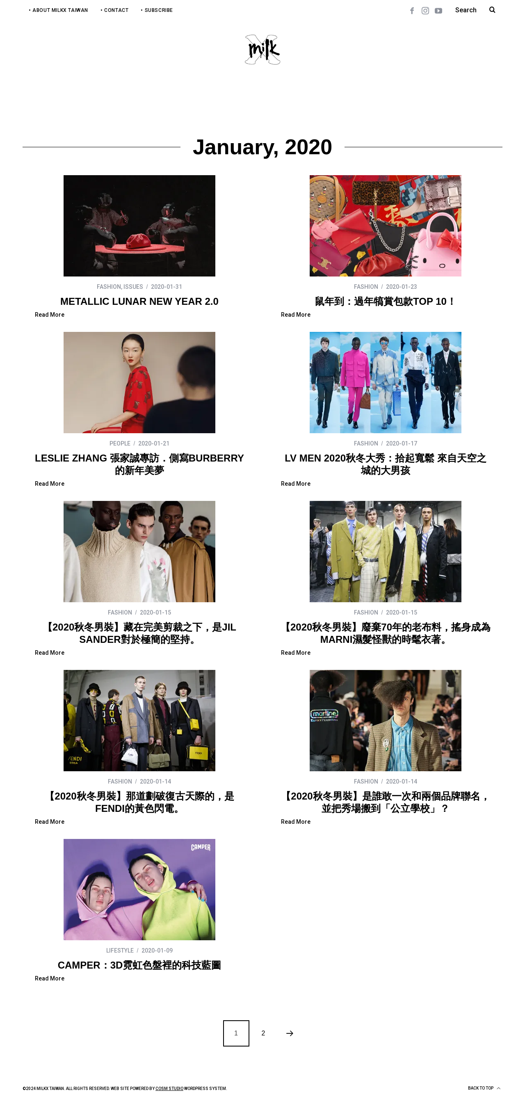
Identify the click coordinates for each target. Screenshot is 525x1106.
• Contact (114, 10)
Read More (49, 315)
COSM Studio (169, 1088)
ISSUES (133, 286)
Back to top (484, 1088)
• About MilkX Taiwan (58, 10)
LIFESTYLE (120, 950)
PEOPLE (120, 443)
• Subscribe (157, 10)
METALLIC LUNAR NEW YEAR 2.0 (139, 301)
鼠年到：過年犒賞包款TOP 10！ (386, 301)
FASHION (109, 286)
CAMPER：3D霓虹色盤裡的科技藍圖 (139, 965)
